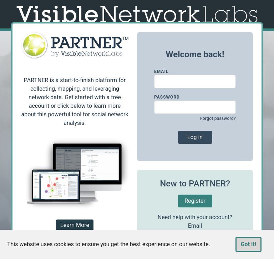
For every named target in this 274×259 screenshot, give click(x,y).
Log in (195, 137)
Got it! (248, 244)
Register (195, 200)
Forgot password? (218, 118)
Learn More (74, 225)
